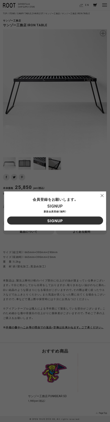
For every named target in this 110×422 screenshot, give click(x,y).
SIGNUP (55, 221)
